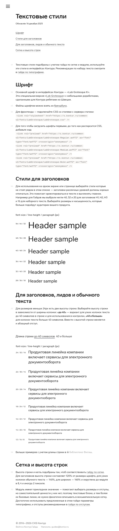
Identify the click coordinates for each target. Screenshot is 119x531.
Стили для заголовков (29, 38)
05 (12, 125)
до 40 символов (44, 333)
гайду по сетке (95, 468)
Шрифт (20, 32)
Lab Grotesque (54, 95)
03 (12, 106)
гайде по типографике (31, 72)
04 (12, 112)
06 (12, 183)
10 (12, 486)
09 (12, 469)
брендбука (60, 105)
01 (12, 65)
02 (12, 92)
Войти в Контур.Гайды (27, 523)
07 (12, 305)
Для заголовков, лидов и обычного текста (40, 44)
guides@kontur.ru (60, 523)
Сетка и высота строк (28, 50)
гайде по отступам (79, 500)
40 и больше (64, 333)
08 (12, 449)
